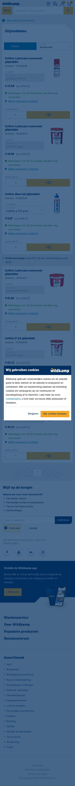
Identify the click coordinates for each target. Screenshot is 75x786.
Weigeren (33, 414)
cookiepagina (13, 398)
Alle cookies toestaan (55, 414)
